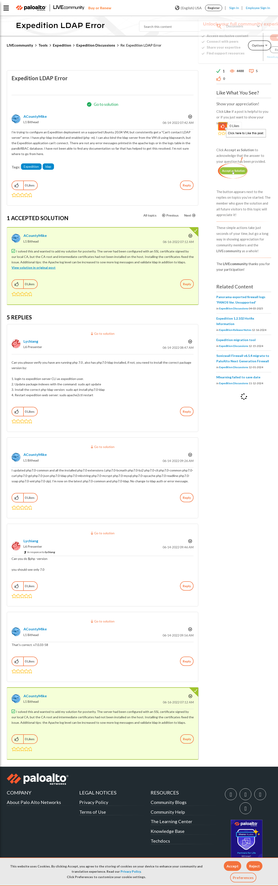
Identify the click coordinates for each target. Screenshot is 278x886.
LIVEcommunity (20, 45)
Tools (43, 45)
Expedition (62, 45)
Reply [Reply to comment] (187, 284)
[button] (232, 866)
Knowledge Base (168, 831)
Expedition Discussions (95, 45)
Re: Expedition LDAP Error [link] (140, 45)
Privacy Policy (131, 871)
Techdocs (160, 841)
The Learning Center (171, 821)
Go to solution (106, 104)
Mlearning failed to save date (238, 377)
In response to (41, 552)
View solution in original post (34, 267)
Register (214, 8)
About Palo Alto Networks (34, 802)
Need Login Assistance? (251, 57)
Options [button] (190, 116)
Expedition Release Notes (235, 330)
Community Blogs (169, 802)
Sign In (234, 8)
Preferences (243, 877)
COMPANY (19, 792)
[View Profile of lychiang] (30, 341)
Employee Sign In (258, 8)
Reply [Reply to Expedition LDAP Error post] (187, 185)
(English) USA (188, 8)
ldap (48, 166)
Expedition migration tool (236, 340)
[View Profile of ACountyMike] (35, 116)
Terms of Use (92, 812)
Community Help (168, 812)
